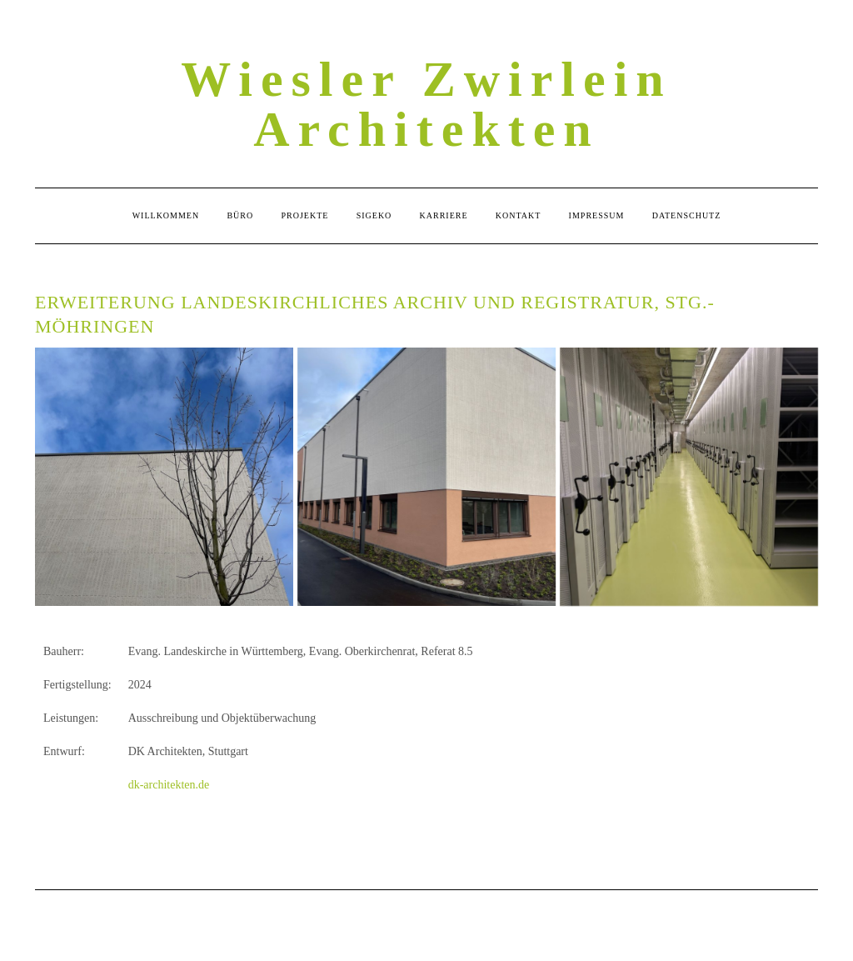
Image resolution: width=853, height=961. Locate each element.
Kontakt (518, 215)
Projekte (305, 215)
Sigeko (374, 215)
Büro (240, 215)
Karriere (444, 215)
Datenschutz (686, 215)
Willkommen (166, 215)
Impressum (597, 215)
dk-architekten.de (169, 784)
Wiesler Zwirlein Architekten (426, 104)
